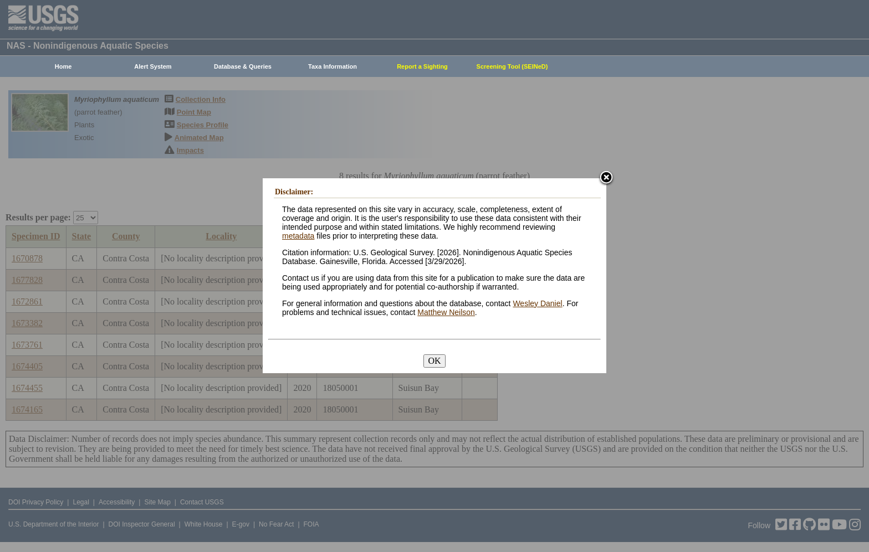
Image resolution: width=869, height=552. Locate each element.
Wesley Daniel (537, 303)
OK (434, 360)
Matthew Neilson (446, 312)
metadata (298, 235)
